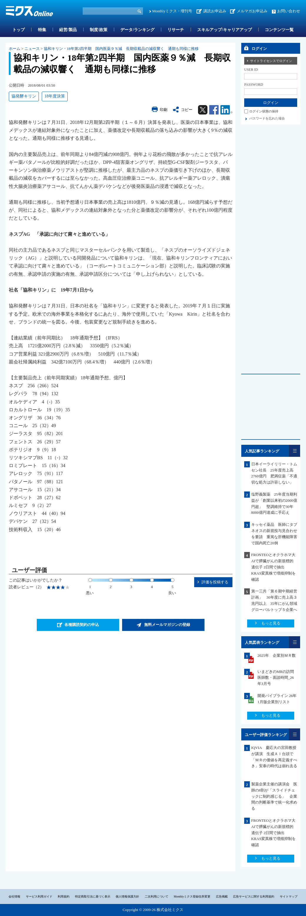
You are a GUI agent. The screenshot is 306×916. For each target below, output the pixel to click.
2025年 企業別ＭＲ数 (276, 655)
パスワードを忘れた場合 (267, 118)
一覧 (294, 451)
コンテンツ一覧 (279, 30)
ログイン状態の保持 (263, 111)
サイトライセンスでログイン (271, 61)
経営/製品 (68, 30)
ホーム (14, 48)
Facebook (214, 109)
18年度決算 (54, 96)
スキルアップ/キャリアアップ (224, 30)
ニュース (32, 48)
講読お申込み (214, 11)
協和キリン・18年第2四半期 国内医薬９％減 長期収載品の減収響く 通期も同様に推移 (121, 48)
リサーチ (175, 30)
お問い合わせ (288, 11)
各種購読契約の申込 (81, 624)
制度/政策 (98, 30)
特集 (42, 30)
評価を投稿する (215, 582)
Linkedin (226, 109)
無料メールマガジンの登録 (167, 624)
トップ (18, 30)
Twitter (202, 109)
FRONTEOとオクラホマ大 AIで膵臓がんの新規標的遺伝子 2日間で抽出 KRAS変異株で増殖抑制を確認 (275, 567)
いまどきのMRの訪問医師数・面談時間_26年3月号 (275, 677)
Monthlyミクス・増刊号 (172, 11)
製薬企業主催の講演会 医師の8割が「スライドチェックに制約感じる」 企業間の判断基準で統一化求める (274, 796)
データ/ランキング (137, 30)
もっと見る (270, 623)
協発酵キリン (23, 96)
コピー (186, 109)
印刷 (163, 109)
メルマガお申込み (252, 11)
